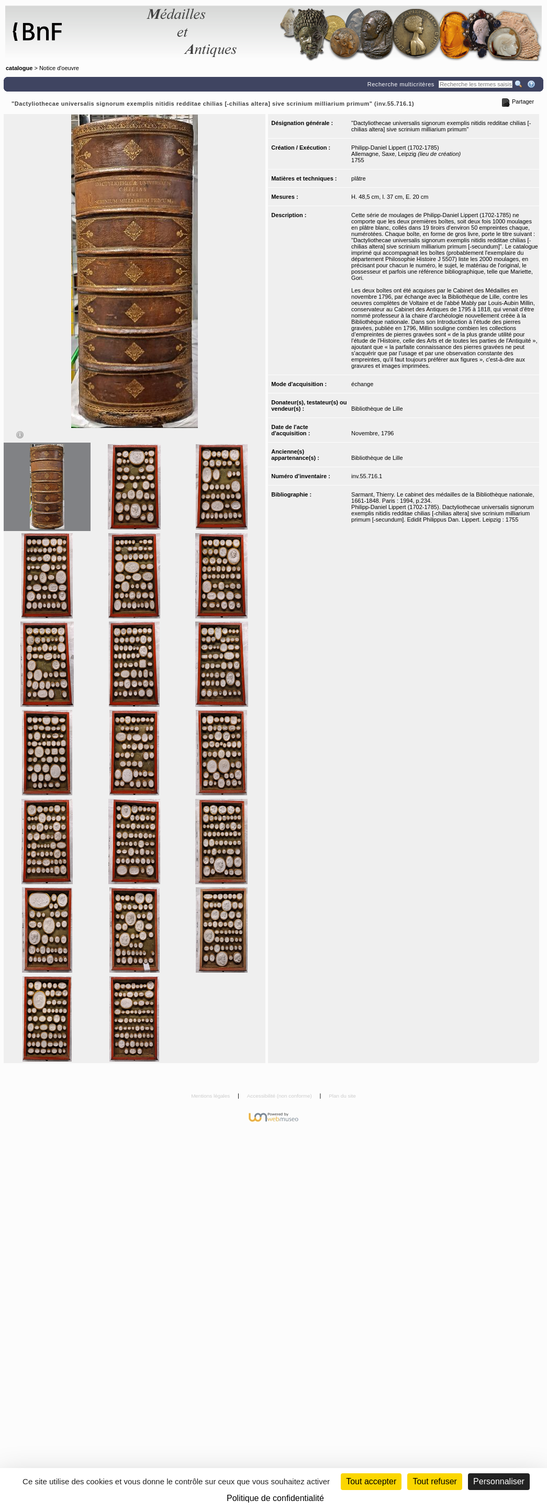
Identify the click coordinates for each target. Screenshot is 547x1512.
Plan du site (342, 1096)
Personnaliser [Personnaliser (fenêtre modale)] (498, 1481)
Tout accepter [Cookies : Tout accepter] (371, 1481)
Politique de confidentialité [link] (275, 1498)
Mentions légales (211, 1096)
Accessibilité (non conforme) (280, 1096)
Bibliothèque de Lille (377, 408)
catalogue (19, 68)
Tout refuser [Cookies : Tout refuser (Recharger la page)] (434, 1481)
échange (362, 384)
